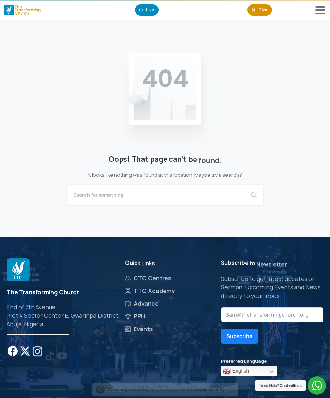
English (236, 371)
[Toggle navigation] (320, 10)
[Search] (156, 195)
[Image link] (18, 270)
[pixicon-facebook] (13, 352)
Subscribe (239, 336)
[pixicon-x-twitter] (25, 356)
